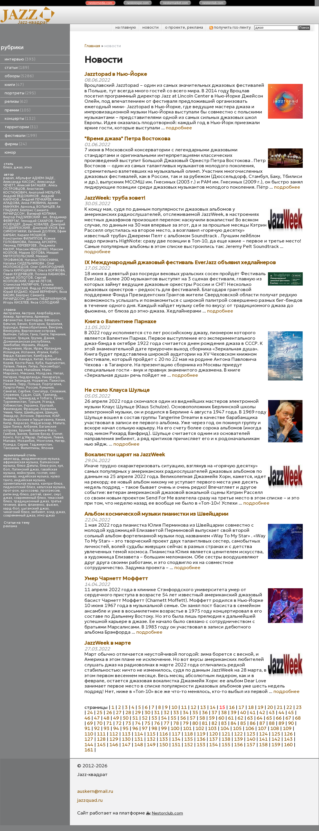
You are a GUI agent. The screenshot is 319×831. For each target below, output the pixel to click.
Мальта (59, 423)
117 (176, 734)
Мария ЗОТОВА (32, 253)
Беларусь (51, 320)
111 (101, 734)
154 (213, 744)
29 (138, 712)
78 (176, 723)
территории (21, 126)
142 (275, 739)
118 (188, 734)
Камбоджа (43, 356)
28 (128, 712)
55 (173, 718)
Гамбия (9, 434)
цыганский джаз (35, 508)
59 (212, 718)
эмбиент (38, 512)
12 (193, 707)
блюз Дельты (27, 466)
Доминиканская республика (26, 341)
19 (260, 707)
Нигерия (10, 377)
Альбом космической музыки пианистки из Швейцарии (156, 514)
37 (214, 712)
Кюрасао (21, 423)
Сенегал (9, 391)
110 (88, 734)
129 (113, 739)
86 (252, 723)
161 (88, 750)
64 (259, 718)
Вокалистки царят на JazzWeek (124, 455)
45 (291, 712)
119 (201, 734)
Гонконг (9, 338)
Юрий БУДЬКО (15, 292)
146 (113, 744)
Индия (42, 345)
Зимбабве (11, 345)
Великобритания (33, 327)
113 (126, 734)
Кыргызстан (55, 363)
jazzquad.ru (90, 800)
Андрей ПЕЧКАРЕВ (36, 199)
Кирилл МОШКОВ (32, 235)
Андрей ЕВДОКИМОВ (21, 196)
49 (116, 718)
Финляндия (12, 409)
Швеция (51, 412)
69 (90, 723)
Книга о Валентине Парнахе (120, 322)
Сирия (22, 444)
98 (154, 728)
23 (299, 707)
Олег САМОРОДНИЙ (47, 267)
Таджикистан (41, 444)
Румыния (46, 387)
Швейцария (33, 412)
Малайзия (32, 370)
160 (288, 744)
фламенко (36, 505)
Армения (42, 317)
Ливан (21, 366)
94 (116, 728)
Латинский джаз (25, 469)
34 (185, 712)
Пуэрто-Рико (13, 387)
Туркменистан (14, 402)
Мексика (27, 373)
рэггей (35, 494)
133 (163, 739)
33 (176, 712)
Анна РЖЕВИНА (33, 203)
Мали (46, 370)
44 (281, 712)
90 (291, 723)
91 (87, 728)
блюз (7, 167)
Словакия (58, 391)
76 (157, 723)
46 (87, 718)
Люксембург (49, 366)
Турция (34, 402)
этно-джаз (46, 515)
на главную (125, 27)
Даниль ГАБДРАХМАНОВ (46, 299)
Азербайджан (48, 313)
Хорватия (48, 409)
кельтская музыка (51, 487)
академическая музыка (40, 459)
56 (183, 718)
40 (243, 712)
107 (262, 728)
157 (250, 744)
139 (238, 739)
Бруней (25, 430)
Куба (39, 363)
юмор (10, 152)
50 (125, 718)
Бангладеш (33, 320)
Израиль (28, 345)
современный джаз (19, 515)
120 (213, 734)
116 (163, 734)
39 (233, 712)
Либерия (44, 437)
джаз (18, 167)
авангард (11, 459)
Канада (25, 359)
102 (199, 728)
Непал (58, 373)
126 (288, 734)
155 (226, 744)
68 (298, 718)
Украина (31, 405)
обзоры (19, 75)
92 (97, 728)
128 (101, 739)
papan (8, 178)
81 (205, 723)
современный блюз (30, 498)
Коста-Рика (24, 363)
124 (263, 734)
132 (151, 739)
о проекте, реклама (184, 27)
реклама (10, 526)
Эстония (27, 416)
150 (163, 744)
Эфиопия (42, 416)
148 (138, 744)
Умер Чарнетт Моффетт (116, 579)
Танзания (11, 448)
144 (88, 744)
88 (272, 723)
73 (128, 723)
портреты (20, 93)
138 (226, 739)
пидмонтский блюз (19, 487)
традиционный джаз (31, 501)
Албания (30, 427)
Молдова (44, 373)
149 (151, 744)
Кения (60, 420)
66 (279, 718)
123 (250, 734)
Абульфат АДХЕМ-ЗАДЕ (35, 178)
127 (88, 739)
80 (195, 723)
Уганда (48, 402)
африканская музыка (20, 462)
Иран (38, 348)
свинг (47, 494)
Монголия (45, 441)
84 (233, 723)
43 (272, 712)
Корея (8, 363)
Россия (32, 387)
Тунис (58, 398)
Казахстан (23, 356)
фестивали (21, 135)
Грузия (36, 338)
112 (113, 734)
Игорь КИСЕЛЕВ (16, 302)
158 (263, 744)
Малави (9, 441)
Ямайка (9, 420)
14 (212, 707)
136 (201, 739)
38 (224, 712)
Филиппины (30, 448)
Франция (31, 409)
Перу (22, 384)
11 (184, 707)
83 (224, 723)
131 (138, 739)
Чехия (7, 412)
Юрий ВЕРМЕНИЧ (43, 292)
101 (187, 728)
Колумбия (53, 359)
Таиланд (49, 395)
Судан (26, 395)
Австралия (11, 313)
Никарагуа (51, 377)
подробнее (179, 127)
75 (147, 723)
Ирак (27, 348)
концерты (20, 118)
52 (145, 718)
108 (274, 728)
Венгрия (55, 327)
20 (270, 707)
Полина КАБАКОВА (50, 274)
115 (151, 734)
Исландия (11, 352)
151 (176, 744)
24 (90, 712)
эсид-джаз (56, 512)
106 (249, 728)
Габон (23, 334)
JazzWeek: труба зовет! (114, 198)
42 (262, 712)
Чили (18, 412)
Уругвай (46, 405)
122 (238, 734)
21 (279, 707)
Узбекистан (12, 405)
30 (147, 712)
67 (288, 718)
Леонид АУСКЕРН (42, 242)
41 (252, 712)
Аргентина (24, 317)
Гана (34, 334)
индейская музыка (33, 476)
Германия (58, 334)
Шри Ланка (12, 427)
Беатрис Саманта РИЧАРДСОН (25, 212)
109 (287, 728)
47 (97, 718)
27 (119, 712)
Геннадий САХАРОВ (37, 221)
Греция (23, 338)
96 (135, 728)
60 (221, 718)
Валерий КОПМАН (41, 214)
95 (125, 728)
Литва (33, 366)
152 (188, 744)
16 (232, 707)
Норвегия (40, 381)
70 (99, 723)
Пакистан (57, 381)
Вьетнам (10, 334)
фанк (22, 505)
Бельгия (9, 324)
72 (119, 723)
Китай (38, 359)
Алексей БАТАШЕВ (32, 185)
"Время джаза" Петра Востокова (127, 139)
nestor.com (100, 3)
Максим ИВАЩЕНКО (32, 249)
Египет (57, 434)
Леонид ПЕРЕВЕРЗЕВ (20, 245)
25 (99, 712)
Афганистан (13, 320)
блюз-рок (48, 466)
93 (106, 728)
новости (150, 27)
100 (175, 728)
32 (166, 712)
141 (263, 739)
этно (28, 167)
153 (201, 744)
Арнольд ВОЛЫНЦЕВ (38, 207)
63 (250, 718)
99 (164, 728)
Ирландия (52, 348)
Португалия (51, 384)
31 (157, 712)
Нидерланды (29, 377)
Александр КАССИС (19, 182)
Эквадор (10, 416)
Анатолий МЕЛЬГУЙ (44, 192)
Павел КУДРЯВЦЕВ (18, 274)
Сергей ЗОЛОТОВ (18, 278)
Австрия (28, 313)
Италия (42, 352)
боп (6, 469)
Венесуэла (11, 331)
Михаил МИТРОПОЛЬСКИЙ (31, 254)
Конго (8, 437)
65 (269, 718)
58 (202, 718)
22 (289, 707)
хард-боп (11, 508)
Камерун (10, 359)
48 (106, 718)
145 (101, 744)
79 (185, 723)
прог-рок (11, 490)
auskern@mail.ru (95, 791)
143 (288, 739)
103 (212, 728)
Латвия (8, 366)
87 (262, 723)
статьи (17, 67)
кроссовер (30, 490)
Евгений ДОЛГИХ (42, 231)
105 (237, 728)
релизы (16, 101)
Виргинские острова (38, 331)
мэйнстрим (26, 473)
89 (281, 723)
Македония (12, 370)
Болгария (37, 324)
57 (192, 718)
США (37, 395)
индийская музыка (29, 480)
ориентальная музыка (21, 484)
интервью (20, 59)
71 (109, 723)
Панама (9, 384)
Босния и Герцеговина (35, 420)
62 (240, 718)
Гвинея (22, 434)
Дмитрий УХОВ (44, 228)
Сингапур (40, 391)
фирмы (16, 143)
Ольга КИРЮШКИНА (19, 270)
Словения (11, 395)
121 (226, 734)
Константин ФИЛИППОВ (22, 238)
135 (188, 739)
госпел (42, 473)
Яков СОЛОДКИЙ (44, 302)
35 (195, 712)
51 (135, 718)
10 (174, 707)
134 (176, 739)
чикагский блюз (16, 512)
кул (60, 466)
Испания (28, 352)
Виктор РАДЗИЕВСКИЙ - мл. (25, 217)
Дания (49, 338)
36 (205, 712)
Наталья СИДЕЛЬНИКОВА (24, 263)
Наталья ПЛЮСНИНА (41, 260)
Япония (47, 448)
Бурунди (10, 327)
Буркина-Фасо (44, 430)
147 (126, 744)
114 (138, 734)
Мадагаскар (40, 423)
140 (250, 739)
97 (145, 728)
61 (231, 718)
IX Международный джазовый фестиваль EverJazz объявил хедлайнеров (180, 263)
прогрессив (50, 490)
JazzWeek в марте (107, 643)
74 (138, 723)
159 (275, 744)
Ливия (58, 437)
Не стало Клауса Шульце (117, 390)
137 (213, 739)
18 (251, 707)
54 (164, 718)
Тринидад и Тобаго (35, 398)
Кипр (7, 423)
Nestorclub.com (167, 813)
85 (243, 723)
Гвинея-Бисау (39, 434)
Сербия (24, 391)
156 (238, 744)
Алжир (8, 317)
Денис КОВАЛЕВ (35, 224)
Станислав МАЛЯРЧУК (21, 284)
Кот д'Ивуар (25, 437)
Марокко (11, 373)
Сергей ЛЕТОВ (39, 281)
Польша (34, 384)
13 (203, 707)
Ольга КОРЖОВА (51, 270)
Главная (92, 45)
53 (154, 718)
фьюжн (52, 505)
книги (14, 84)
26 (109, 712)
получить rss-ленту (230, 27)
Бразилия (54, 324)
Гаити (43, 334)
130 (126, 739)
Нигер (60, 441)
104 (224, 728)
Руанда (9, 444)
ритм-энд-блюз (16, 494)
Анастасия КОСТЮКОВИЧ (23, 190)
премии (17, 110)
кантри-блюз (51, 484)
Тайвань (10, 398)
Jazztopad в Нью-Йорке (115, 74)
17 (241, 707)
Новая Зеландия (16, 381)
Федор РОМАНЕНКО (46, 288)
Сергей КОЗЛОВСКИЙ (24, 279)
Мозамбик (26, 441)
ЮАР (56, 416)
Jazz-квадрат (33, 22)
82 (214, 723)
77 (166, 723)
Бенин (22, 324)
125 (275, 734)
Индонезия (12, 348)
